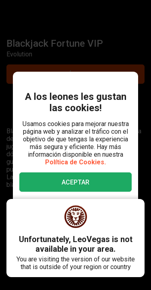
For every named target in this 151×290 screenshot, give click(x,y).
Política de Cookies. (75, 162)
